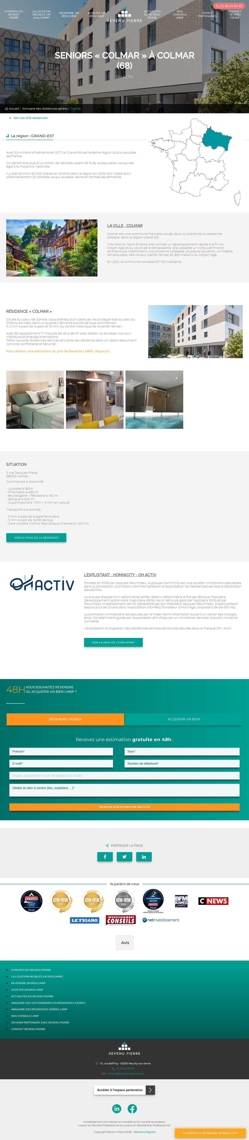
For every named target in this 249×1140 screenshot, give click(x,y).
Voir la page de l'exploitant (113, 642)
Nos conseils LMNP (180, 14)
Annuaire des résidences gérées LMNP (39, 1009)
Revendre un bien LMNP (69, 14)
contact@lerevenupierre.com (123, 1073)
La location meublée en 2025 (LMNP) (41, 14)
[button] (115, 954)
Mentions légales (144, 1131)
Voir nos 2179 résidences (28, 118)
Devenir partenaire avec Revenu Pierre (40, 1022)
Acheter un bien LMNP (97, 14)
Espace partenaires (207, 14)
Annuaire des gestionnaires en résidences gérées (48, 1002)
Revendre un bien (65, 719)
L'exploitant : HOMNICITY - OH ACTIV (120, 575)
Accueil (12, 108)
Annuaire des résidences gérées (45, 108)
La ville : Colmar (125, 225)
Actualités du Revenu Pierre (152, 14)
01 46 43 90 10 (229, 6)
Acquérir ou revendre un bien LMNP (210, 1133)
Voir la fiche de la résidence (36, 537)
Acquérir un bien (184, 719)
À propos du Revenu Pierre (13, 14)
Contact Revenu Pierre (235, 14)
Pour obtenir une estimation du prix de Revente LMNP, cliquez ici (58, 351)
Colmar (76, 108)
